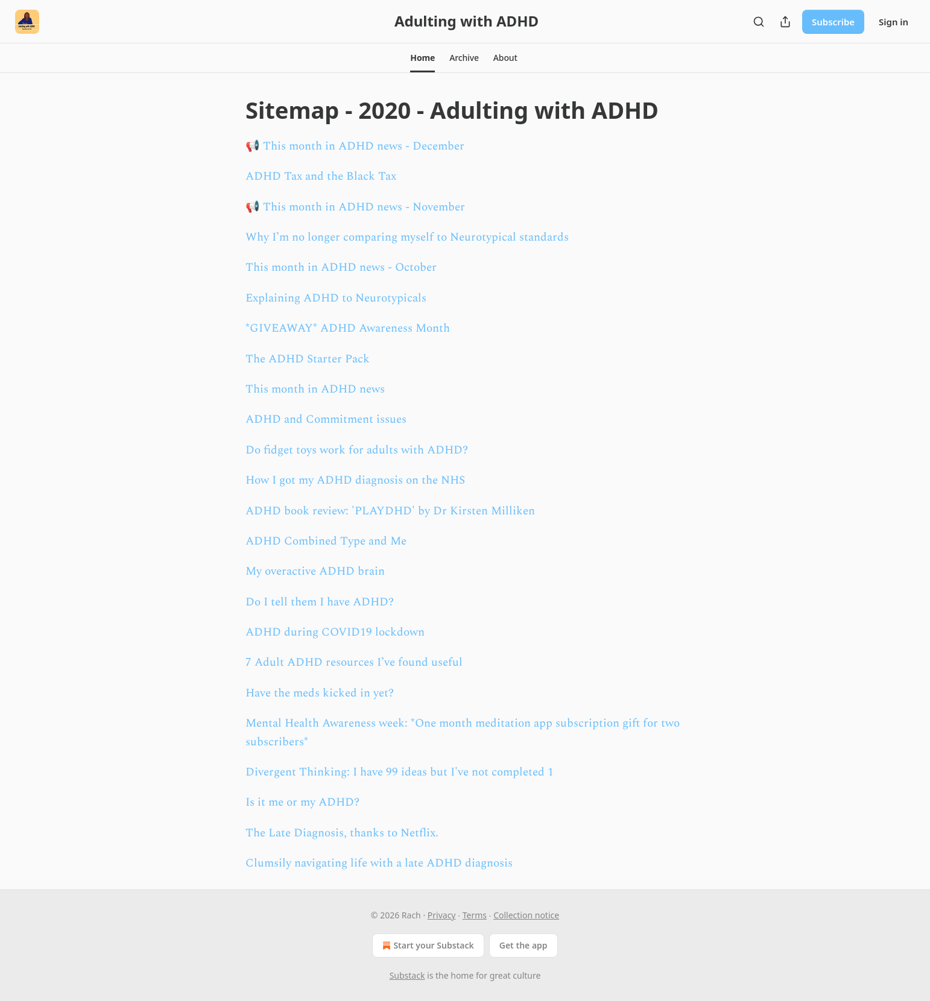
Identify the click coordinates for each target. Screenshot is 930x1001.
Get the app (523, 945)
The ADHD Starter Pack (307, 359)
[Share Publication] (785, 22)
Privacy (442, 915)
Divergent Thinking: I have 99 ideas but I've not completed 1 (399, 772)
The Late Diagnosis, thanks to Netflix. (341, 833)
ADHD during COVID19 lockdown (335, 632)
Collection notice (526, 915)
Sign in (893, 22)
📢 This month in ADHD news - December (354, 146)
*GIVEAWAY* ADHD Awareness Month (347, 328)
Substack (407, 975)
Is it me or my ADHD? (302, 802)
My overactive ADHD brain (315, 571)
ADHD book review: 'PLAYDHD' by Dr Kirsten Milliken (390, 511)
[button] (422, 57)
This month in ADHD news (315, 389)
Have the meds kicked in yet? (319, 693)
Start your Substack (426, 945)
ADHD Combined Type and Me (325, 541)
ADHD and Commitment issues (325, 419)
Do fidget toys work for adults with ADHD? (356, 450)
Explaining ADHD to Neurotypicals (335, 298)
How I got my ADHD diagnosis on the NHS (355, 480)
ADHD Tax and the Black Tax (320, 176)
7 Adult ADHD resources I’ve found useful (354, 662)
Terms (475, 915)
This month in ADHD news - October (341, 267)
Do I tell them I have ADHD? (319, 602)
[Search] (759, 22)
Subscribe (833, 22)
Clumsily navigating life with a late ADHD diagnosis (379, 863)
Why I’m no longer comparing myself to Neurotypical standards (407, 237)
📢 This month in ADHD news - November (355, 207)
